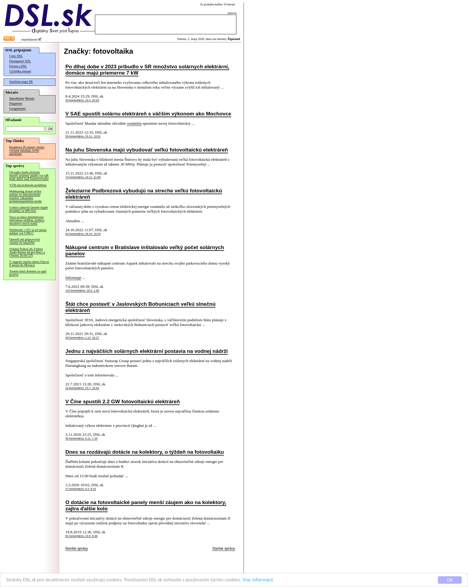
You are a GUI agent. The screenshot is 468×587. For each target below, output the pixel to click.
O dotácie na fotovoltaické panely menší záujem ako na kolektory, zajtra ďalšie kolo (145, 505)
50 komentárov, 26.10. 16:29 (83, 233)
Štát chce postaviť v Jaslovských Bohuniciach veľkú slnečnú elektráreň (140, 307)
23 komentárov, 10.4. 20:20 (82, 100)
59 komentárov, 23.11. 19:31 (83, 136)
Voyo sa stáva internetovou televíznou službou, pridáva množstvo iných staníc (26, 220)
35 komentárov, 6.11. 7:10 (81, 438)
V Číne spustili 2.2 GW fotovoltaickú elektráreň (122, 401)
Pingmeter (15, 103)
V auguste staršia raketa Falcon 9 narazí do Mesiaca (29, 263)
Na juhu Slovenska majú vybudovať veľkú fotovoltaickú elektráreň (146, 150)
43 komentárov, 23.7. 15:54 (82, 388)
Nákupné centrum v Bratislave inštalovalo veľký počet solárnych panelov (144, 250)
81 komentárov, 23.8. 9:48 (81, 536)
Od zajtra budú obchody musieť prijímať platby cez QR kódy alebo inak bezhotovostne (29, 175)
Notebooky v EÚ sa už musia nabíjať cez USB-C (28, 231)
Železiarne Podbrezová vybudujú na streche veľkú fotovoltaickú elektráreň (143, 194)
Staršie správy (223, 548)
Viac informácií (258, 580)
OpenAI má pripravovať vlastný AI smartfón (24, 241)
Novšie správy (76, 548)
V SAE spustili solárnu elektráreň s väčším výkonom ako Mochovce (148, 114)
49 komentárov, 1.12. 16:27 (82, 337)
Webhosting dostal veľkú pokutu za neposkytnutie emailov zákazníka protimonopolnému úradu (25, 196)
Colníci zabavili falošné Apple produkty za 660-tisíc (28, 209)
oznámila (134, 123)
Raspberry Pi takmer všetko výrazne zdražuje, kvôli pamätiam (26, 150)
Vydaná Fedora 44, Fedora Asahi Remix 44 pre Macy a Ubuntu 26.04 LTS (27, 252)
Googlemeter (17, 108)
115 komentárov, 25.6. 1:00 (82, 290)
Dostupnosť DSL (20, 61)
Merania (29, 98)
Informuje (73, 277)
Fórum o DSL (18, 66)
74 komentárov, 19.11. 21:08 (83, 177)
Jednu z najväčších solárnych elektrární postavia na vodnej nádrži (146, 351)
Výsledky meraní (20, 71)
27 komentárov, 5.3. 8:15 (80, 488)
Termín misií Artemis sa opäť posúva (28, 273)
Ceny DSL (16, 56)
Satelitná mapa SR (21, 81)
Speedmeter (16, 98)
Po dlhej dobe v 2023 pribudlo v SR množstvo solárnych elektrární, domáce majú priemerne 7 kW (147, 70)
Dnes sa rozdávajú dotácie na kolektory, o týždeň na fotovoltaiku (144, 452)
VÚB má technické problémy (28, 185)
